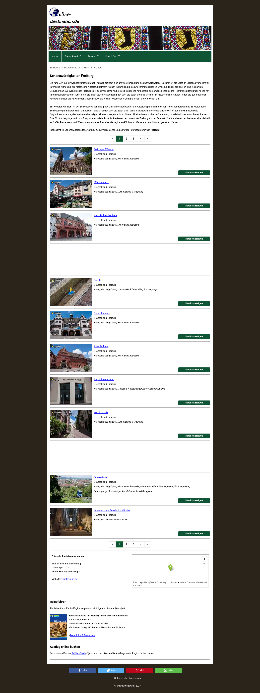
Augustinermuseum (104, 379)
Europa (91, 56)
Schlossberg (100, 477)
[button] (82, 670)
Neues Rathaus (102, 313)
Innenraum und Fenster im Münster (112, 510)
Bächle (97, 280)
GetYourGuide (78, 653)
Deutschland (71, 56)
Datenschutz (120, 678)
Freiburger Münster (104, 149)
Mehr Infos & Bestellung (82, 635)
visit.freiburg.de (69, 579)
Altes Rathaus (101, 346)
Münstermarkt (101, 182)
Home (55, 56)
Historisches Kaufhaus (105, 215)
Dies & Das (111, 56)
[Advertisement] (150, 15)
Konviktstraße (101, 412)
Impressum (135, 678)
